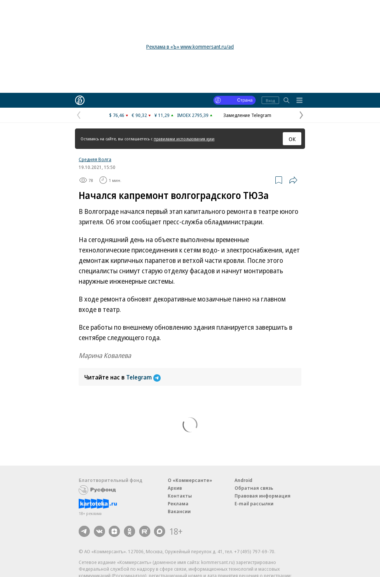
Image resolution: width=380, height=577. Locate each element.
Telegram (143, 377)
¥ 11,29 (162, 115)
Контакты (180, 495)
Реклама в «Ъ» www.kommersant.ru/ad (190, 46)
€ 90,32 (139, 115)
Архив (175, 488)
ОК (292, 139)
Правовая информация (263, 495)
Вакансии (179, 511)
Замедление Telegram (247, 115)
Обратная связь (254, 488)
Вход (270, 100)
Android (243, 480)
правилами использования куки (184, 138)
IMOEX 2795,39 (193, 115)
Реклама (178, 503)
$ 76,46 (116, 115)
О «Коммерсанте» (190, 480)
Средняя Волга (95, 159)
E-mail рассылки (254, 503)
